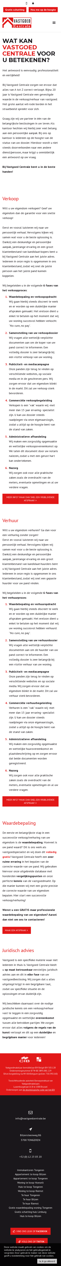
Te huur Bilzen (30, 1199)
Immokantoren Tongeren (30, 1170)
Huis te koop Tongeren (30, 1186)
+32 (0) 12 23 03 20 (30, 1156)
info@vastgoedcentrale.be (30, 1118)
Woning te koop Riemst (30, 1191)
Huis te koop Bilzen (30, 1216)
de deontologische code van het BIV (39, 1090)
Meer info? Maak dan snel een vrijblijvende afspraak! (30, 499)
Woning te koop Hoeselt (30, 1182)
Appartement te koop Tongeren (30, 1178)
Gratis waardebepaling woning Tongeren (30, 1207)
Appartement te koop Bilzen (30, 1174)
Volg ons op (32, 1241)
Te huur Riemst (30, 1203)
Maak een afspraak (15, 930)
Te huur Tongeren (30, 1195)
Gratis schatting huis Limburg (30, 1211)
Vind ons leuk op (30, 1231)
